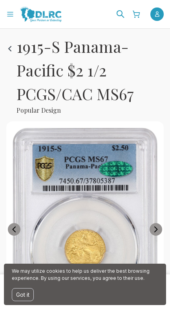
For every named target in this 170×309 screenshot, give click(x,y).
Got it (22, 294)
